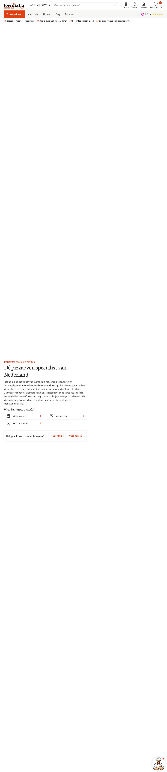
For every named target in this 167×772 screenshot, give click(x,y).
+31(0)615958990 (40, 5)
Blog (58, 14)
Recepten (69, 14)
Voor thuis (33, 14)
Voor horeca (75, 435)
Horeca (46, 14)
